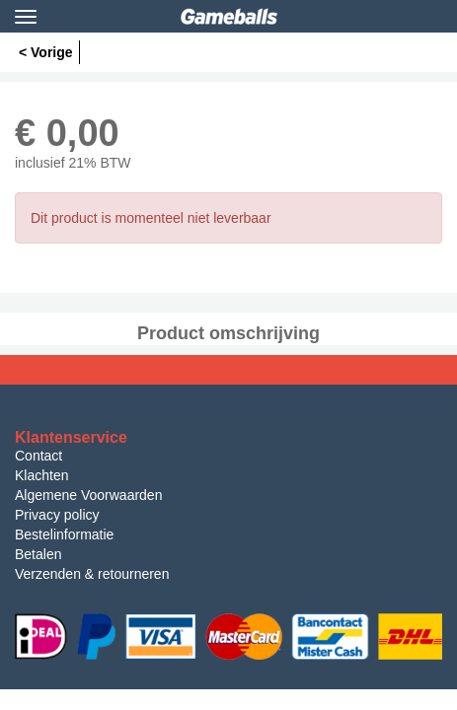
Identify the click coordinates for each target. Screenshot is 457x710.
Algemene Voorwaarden (88, 495)
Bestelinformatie (64, 534)
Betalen (38, 554)
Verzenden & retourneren (92, 574)
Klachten (41, 475)
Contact (38, 455)
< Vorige (46, 52)
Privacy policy (57, 515)
